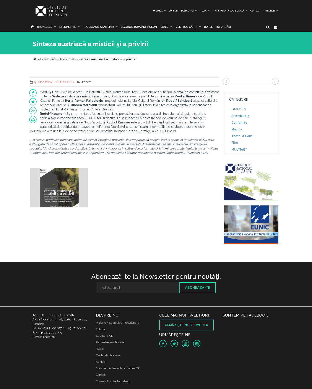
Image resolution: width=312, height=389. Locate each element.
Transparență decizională (228, 11)
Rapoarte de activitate (110, 342)
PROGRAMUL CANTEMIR (98, 26)
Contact (255, 11)
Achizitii (101, 361)
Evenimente (67, 26)
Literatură (238, 109)
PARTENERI (269, 11)
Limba (158, 11)
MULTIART (239, 149)
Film (234, 142)
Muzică (236, 129)
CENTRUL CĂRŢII (186, 26)
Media (203, 11)
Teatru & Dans (241, 136)
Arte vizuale (240, 116)
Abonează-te (197, 288)
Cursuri (173, 11)
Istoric (100, 348)
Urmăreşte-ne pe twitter (186, 325)
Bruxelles (44, 26)
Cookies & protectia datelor (113, 381)
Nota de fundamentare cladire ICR (118, 368)
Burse (208, 26)
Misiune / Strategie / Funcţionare (117, 322)
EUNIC (165, 26)
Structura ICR (104, 335)
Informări (223, 26)
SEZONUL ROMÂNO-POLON (139, 26)
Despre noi (187, 11)
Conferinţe (239, 122)
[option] (59, 188)
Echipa (100, 329)
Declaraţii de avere (108, 355)
